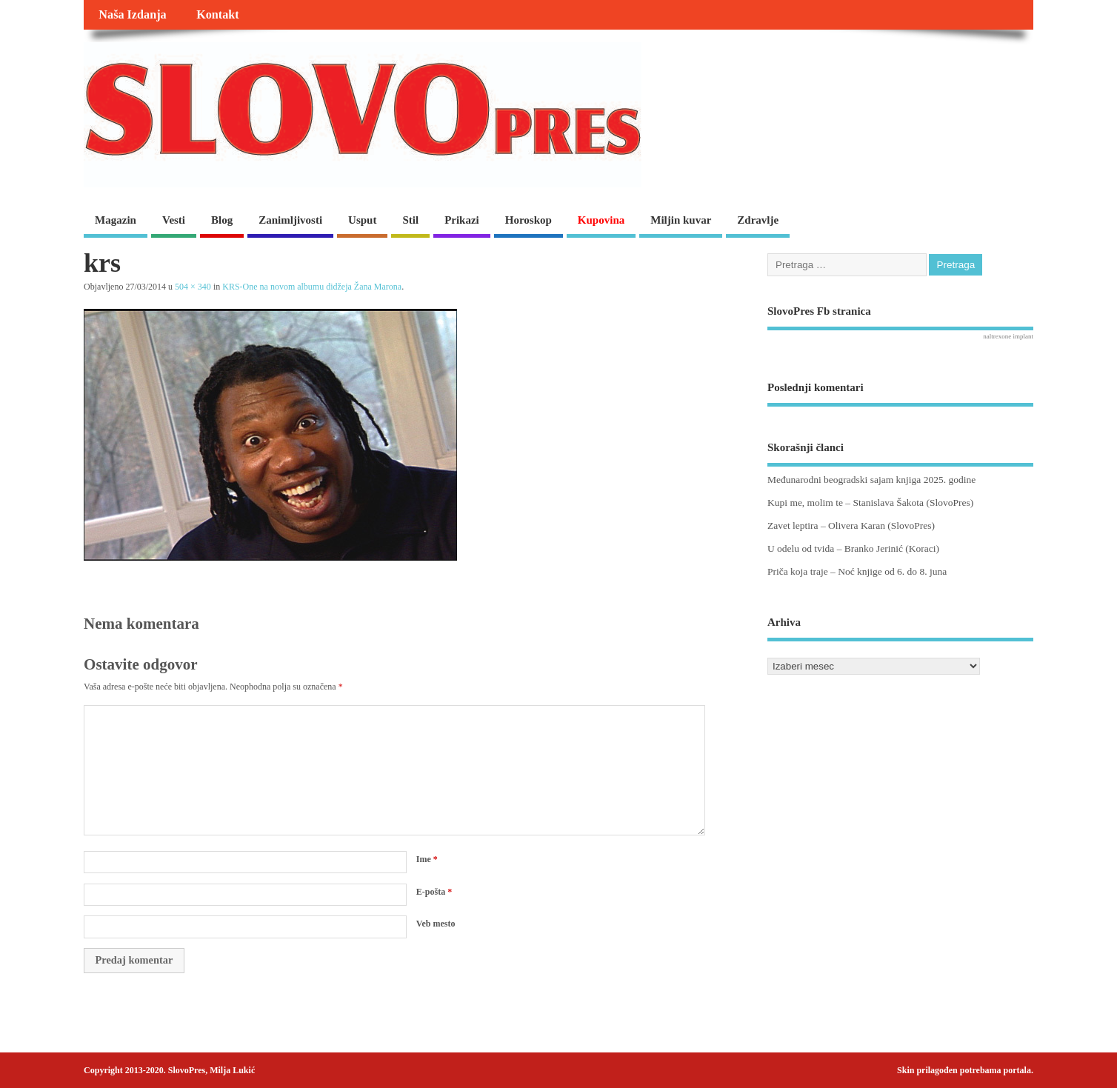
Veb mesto (436, 923)
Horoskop (528, 220)
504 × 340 (193, 286)
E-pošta (434, 892)
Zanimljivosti (290, 220)
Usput (362, 220)
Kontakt (217, 14)
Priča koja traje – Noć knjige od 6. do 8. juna (857, 571)
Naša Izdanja (132, 14)
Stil (410, 220)
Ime (427, 859)
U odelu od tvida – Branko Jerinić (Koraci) (853, 548)
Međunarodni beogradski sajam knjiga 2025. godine (871, 479)
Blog (222, 220)
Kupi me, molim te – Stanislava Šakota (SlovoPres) (870, 502)
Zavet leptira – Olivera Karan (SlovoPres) (851, 525)
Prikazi (461, 220)
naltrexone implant (1008, 336)
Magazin (115, 220)
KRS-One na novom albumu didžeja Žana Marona (311, 286)
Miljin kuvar (680, 220)
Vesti (173, 220)
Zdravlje (757, 220)
